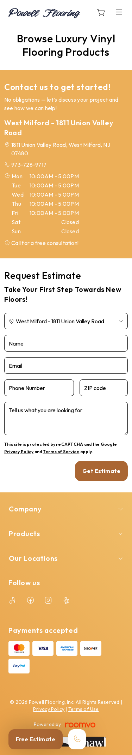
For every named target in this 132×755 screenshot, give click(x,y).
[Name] (66, 343)
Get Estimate (101, 470)
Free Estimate (35, 739)
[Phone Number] (39, 387)
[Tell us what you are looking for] (66, 418)
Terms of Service (61, 451)
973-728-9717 (28, 164)
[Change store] (66, 321)
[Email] (66, 365)
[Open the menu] (118, 12)
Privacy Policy (18, 451)
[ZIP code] (104, 387)
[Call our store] (77, 739)
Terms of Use (83, 709)
